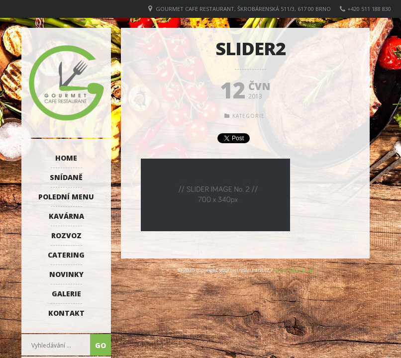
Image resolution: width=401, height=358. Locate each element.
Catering (66, 255)
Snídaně (66, 177)
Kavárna (66, 216)
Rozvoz (66, 235)
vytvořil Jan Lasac (294, 270)
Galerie (66, 293)
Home (66, 158)
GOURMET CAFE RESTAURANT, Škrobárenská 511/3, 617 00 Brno (243, 8)
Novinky (66, 274)
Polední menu (66, 196)
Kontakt (66, 313)
